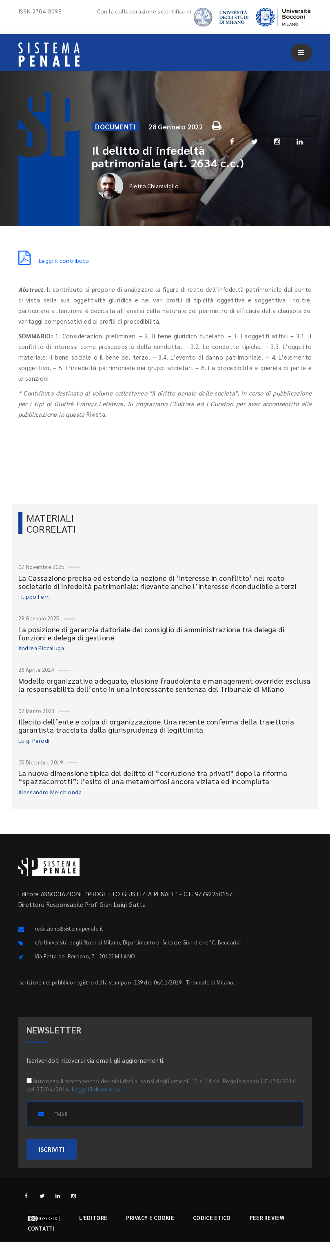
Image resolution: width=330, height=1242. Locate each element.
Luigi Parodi (34, 740)
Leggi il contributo (53, 260)
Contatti (41, 1228)
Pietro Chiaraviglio (138, 186)
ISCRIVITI (51, 1149)
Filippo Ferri (34, 596)
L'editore (93, 1217)
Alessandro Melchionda (50, 791)
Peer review (267, 1217)
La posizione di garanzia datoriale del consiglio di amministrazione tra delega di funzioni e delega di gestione (151, 633)
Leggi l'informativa (96, 1089)
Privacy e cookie (150, 1217)
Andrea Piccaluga (41, 647)
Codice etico (212, 1217)
